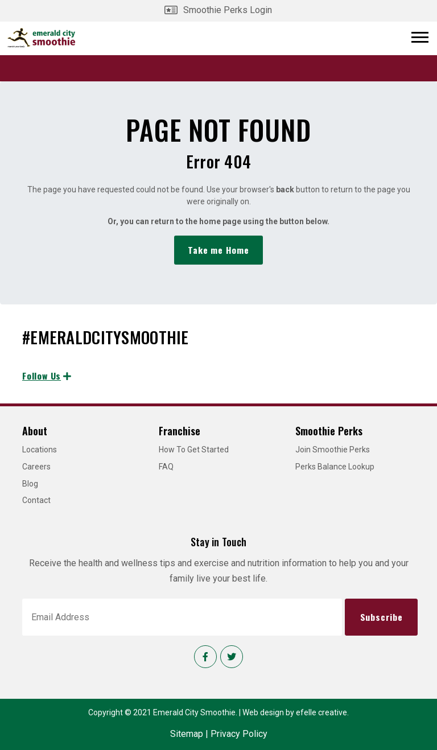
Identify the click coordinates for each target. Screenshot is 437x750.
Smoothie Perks (328, 430)
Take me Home (218, 250)
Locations (39, 449)
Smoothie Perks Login (227, 10)
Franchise (179, 430)
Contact (36, 500)
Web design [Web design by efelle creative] (263, 712)
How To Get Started (194, 449)
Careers (36, 466)
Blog (30, 483)
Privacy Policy (239, 733)
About (34, 430)
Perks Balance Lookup (334, 466)
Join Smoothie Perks (332, 449)
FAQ (166, 466)
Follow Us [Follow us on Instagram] (41, 375)
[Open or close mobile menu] (419, 37)
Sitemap (186, 733)
